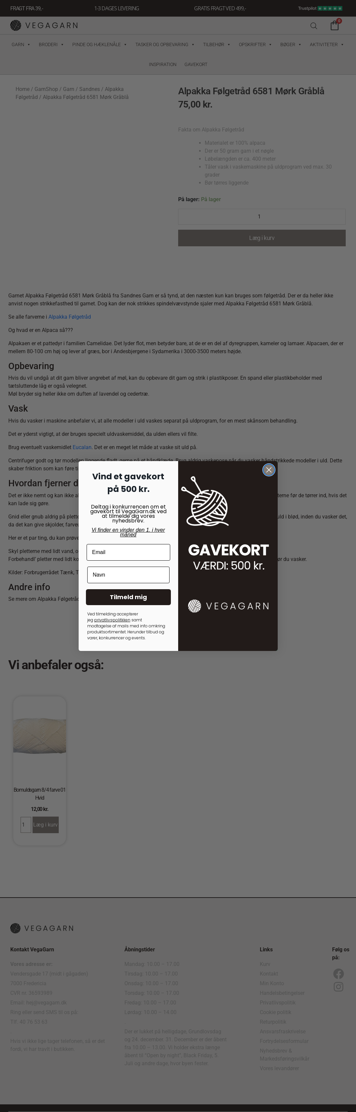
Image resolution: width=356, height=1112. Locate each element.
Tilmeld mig (128, 597)
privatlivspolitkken (112, 620)
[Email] (128, 552)
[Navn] (128, 575)
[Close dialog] (269, 470)
